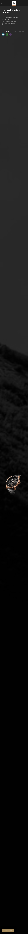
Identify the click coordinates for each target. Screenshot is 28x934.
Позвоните (8, 31)
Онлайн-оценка (8, 930)
